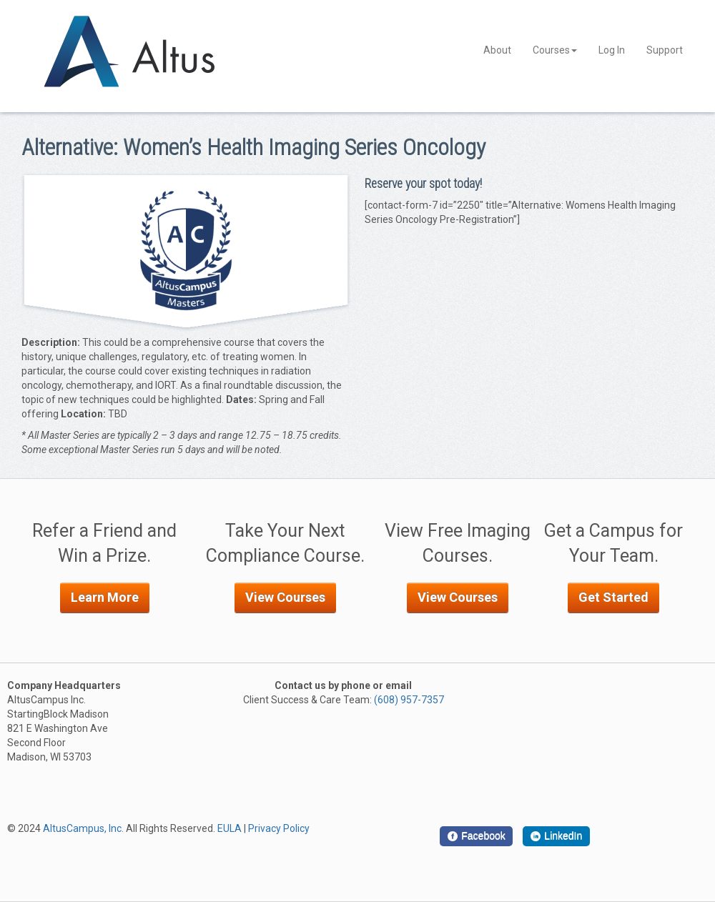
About (497, 50)
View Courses (285, 597)
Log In (611, 50)
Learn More (105, 597)
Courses (555, 50)
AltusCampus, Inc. (83, 828)
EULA (229, 828)
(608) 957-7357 (409, 699)
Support (664, 50)
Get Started (613, 597)
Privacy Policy (279, 828)
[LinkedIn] (556, 836)
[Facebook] (476, 836)
